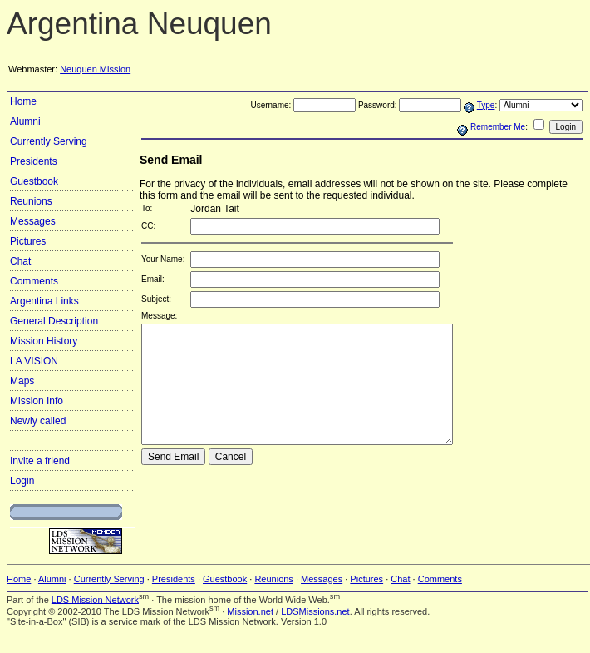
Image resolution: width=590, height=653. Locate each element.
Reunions (31, 201)
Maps (22, 381)
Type (486, 105)
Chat (20, 261)
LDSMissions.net (315, 611)
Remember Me (497, 126)
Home (23, 101)
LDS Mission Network (95, 599)
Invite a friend (40, 461)
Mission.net (250, 611)
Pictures (28, 241)
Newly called (38, 421)
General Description (54, 321)
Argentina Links (44, 301)
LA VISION (34, 361)
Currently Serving (48, 141)
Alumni (25, 121)
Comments (34, 281)
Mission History (43, 341)
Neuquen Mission (95, 69)
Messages (33, 221)
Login (22, 481)
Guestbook (34, 181)
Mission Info (36, 401)
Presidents (33, 161)
